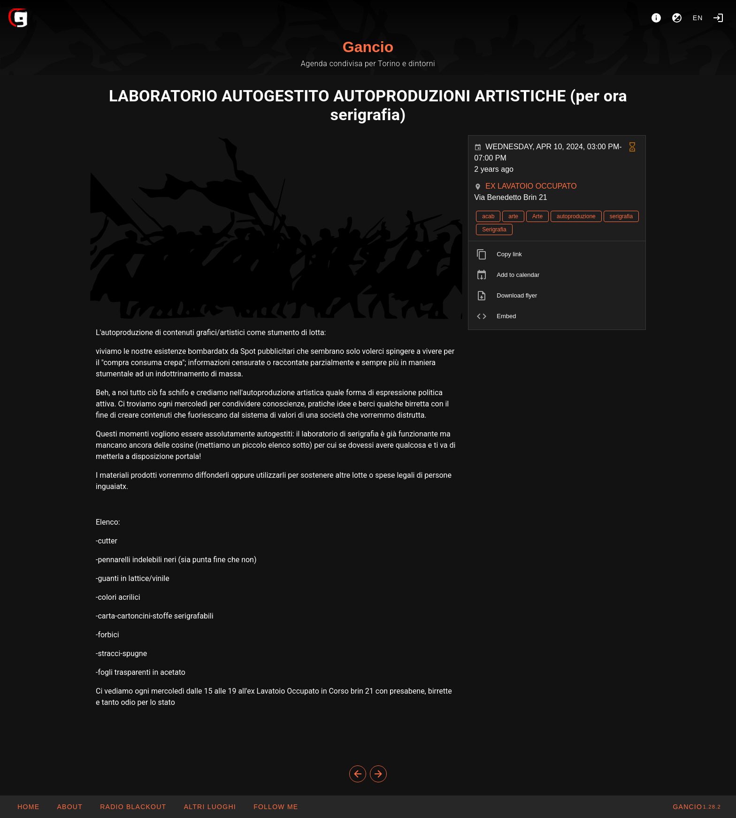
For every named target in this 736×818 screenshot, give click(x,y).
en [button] (698, 18)
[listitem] (557, 254)
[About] (656, 18)
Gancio (368, 46)
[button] (209, 806)
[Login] (718, 18)
